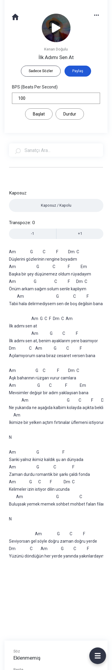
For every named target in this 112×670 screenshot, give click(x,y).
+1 (80, 233)
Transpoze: (22, 222)
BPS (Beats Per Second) (35, 87)
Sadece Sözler (41, 71)
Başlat (39, 114)
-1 (32, 233)
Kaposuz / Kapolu (56, 205)
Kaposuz (18, 193)
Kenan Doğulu (56, 49)
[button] (99, 14)
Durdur (69, 114)
